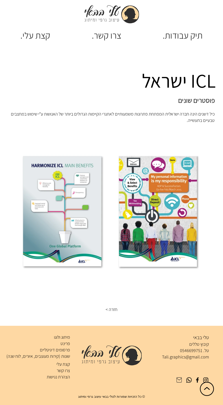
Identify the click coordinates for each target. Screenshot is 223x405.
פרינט (65, 343)
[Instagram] (205, 380)
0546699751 (191, 350)
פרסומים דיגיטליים (55, 350)
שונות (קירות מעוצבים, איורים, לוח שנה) (38, 356)
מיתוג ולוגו (62, 337)
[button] (111, 309)
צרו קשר (63, 370)
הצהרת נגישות (58, 377)
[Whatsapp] (189, 380)
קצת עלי (63, 364)
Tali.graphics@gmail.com (185, 357)
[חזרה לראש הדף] (207, 389)
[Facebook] (197, 380)
